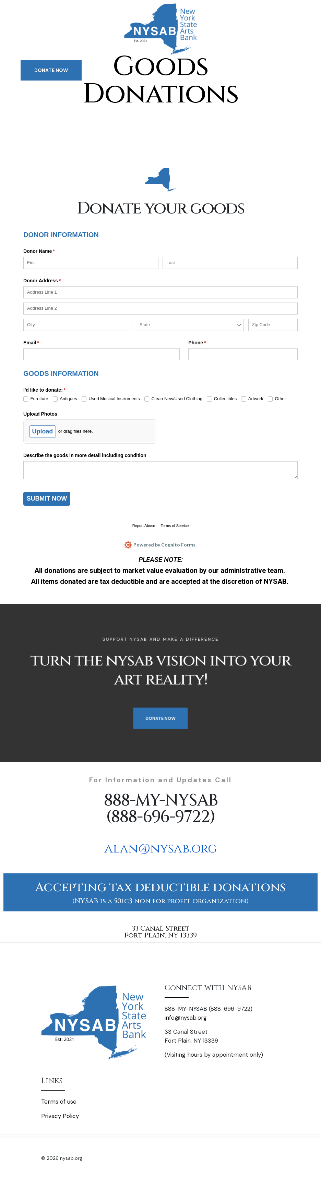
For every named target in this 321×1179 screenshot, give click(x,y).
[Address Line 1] (160, 292)
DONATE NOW (51, 70)
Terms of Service (174, 526)
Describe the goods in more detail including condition (84, 455)
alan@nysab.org (160, 848)
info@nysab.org (186, 1017)
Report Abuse (143, 526)
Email (41, 343)
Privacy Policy (60, 1116)
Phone (206, 343)
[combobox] (190, 325)
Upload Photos (40, 414)
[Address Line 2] (160, 309)
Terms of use (58, 1101)
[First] (90, 263)
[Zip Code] (273, 325)
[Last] (230, 263)
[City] (77, 325)
